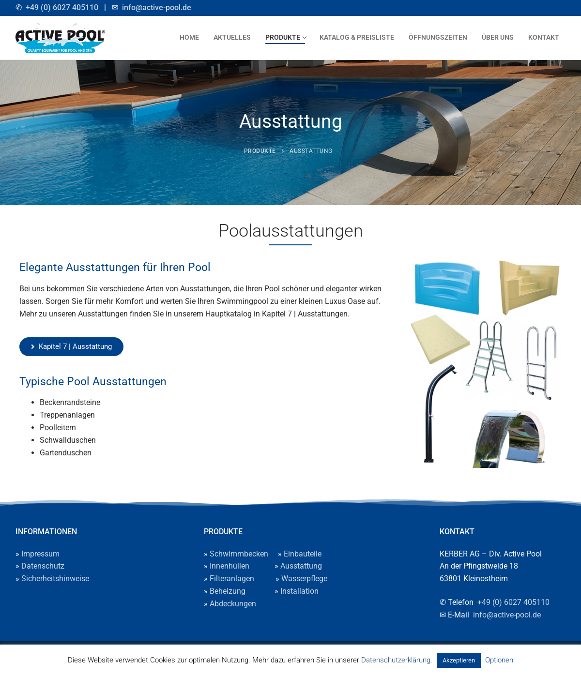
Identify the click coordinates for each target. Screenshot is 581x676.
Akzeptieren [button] (459, 660)
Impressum (40, 553)
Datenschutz (42, 566)
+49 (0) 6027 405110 (62, 7)
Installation (299, 591)
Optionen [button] (499, 660)
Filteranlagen (232, 578)
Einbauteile (302, 553)
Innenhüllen (229, 566)
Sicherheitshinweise (55, 578)
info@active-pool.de (156, 7)
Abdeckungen (233, 603)
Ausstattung (301, 566)
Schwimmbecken (239, 553)
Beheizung (227, 591)
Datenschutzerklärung (395, 660)
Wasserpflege (304, 578)
